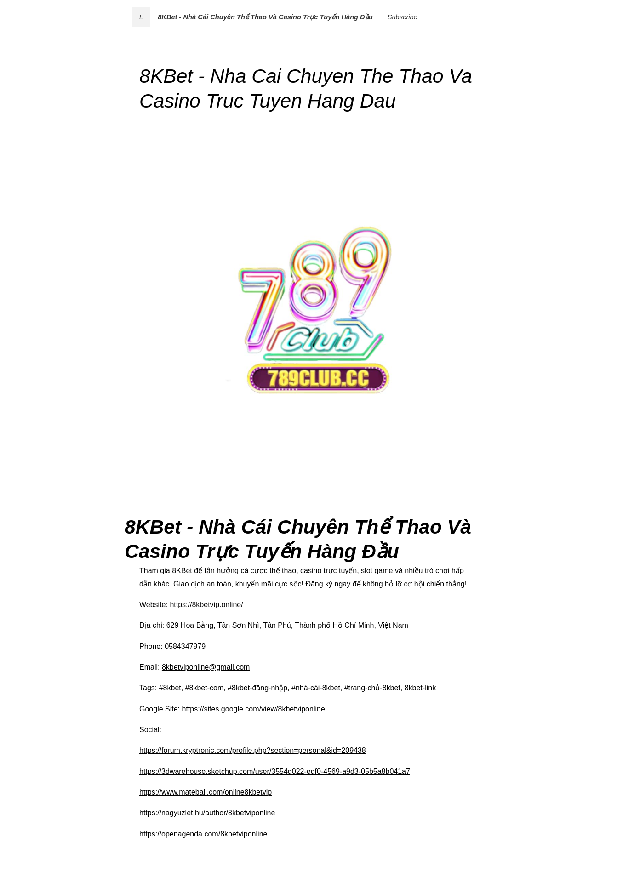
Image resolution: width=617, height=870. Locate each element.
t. (141, 17)
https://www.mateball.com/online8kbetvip (205, 792)
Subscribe (402, 17)
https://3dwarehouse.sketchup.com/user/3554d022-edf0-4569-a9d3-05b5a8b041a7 (274, 771)
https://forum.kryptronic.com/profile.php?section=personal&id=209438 (252, 750)
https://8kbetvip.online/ (206, 604)
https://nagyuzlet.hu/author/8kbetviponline (207, 813)
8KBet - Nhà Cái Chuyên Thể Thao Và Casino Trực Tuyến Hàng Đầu (265, 17)
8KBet (182, 570)
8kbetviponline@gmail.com (206, 667)
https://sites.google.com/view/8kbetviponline (253, 709)
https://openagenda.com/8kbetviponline (203, 834)
